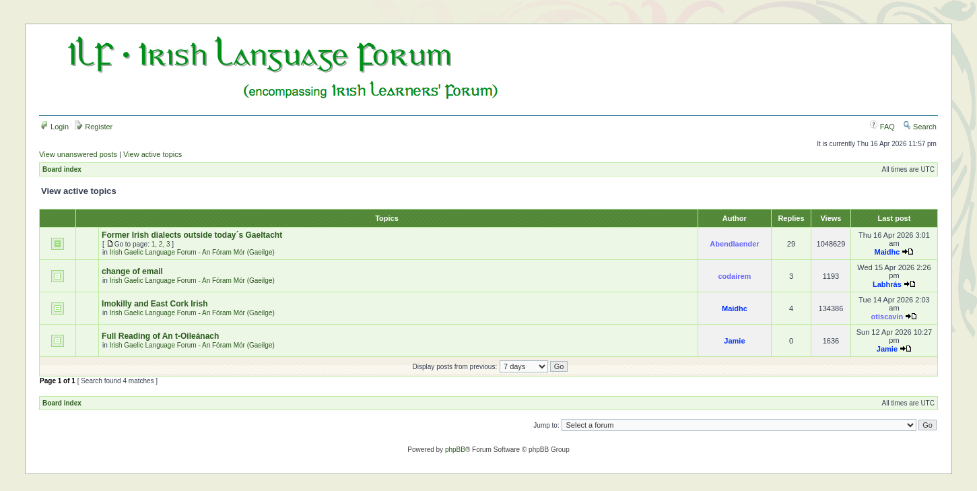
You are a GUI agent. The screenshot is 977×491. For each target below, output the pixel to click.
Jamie (734, 341)
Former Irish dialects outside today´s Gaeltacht (192, 235)
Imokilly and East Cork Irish (154, 303)
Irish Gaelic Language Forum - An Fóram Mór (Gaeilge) (192, 252)
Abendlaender (734, 244)
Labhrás (887, 284)
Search (920, 127)
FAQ (882, 127)
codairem (734, 276)
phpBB (455, 449)
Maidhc (887, 252)
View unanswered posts (78, 154)
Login (54, 127)
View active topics (152, 154)
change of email (132, 271)
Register (93, 127)
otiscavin (887, 317)
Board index (61, 169)
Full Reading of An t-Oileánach (160, 336)
